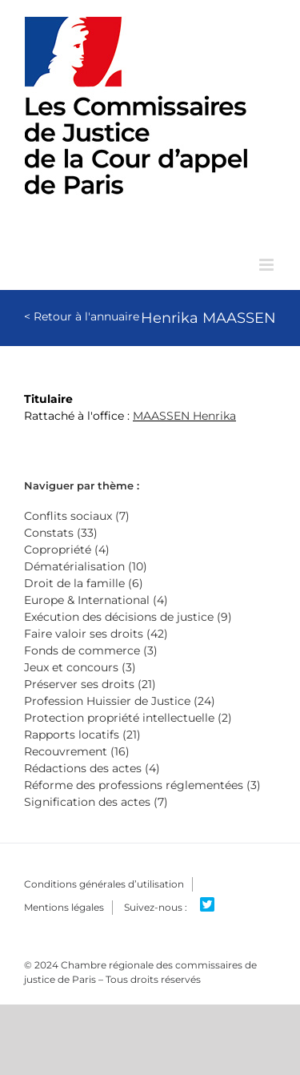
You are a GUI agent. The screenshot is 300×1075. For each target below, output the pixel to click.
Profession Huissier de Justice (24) (119, 701)
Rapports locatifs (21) (82, 734)
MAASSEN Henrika (184, 416)
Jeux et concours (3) (80, 667)
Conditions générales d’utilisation (104, 884)
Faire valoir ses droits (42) (96, 633)
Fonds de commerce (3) (91, 650)
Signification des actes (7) (96, 802)
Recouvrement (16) (77, 751)
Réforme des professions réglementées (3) (142, 785)
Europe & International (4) (96, 600)
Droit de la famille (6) (83, 583)
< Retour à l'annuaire (81, 316)
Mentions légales (64, 907)
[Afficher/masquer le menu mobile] (267, 264)
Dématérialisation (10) (85, 566)
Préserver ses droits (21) (90, 684)
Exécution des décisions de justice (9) (128, 617)
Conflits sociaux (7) (77, 516)
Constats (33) (61, 532)
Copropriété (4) (67, 549)
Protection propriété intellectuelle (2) (128, 718)
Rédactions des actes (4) (92, 768)
